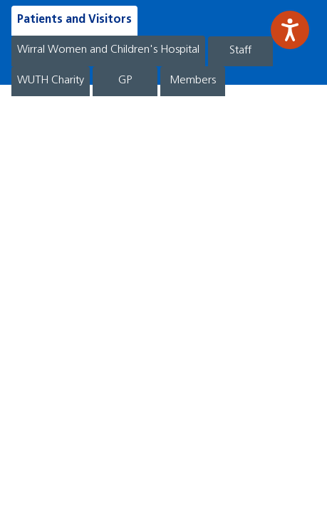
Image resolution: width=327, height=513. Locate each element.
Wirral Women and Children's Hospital (108, 50)
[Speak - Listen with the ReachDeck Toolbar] (290, 30)
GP (125, 80)
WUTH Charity (50, 80)
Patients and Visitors (74, 20)
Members (193, 80)
